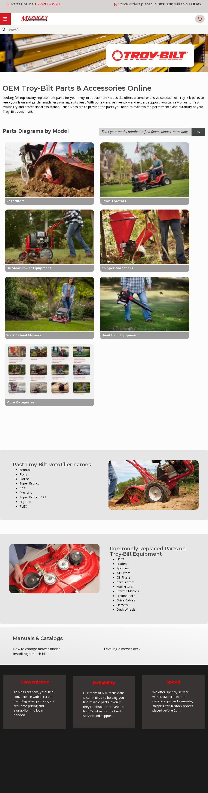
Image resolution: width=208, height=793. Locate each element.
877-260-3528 (47, 4)
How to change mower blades (36, 649)
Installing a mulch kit (29, 653)
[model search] (198, 132)
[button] (200, 19)
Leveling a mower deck (122, 649)
